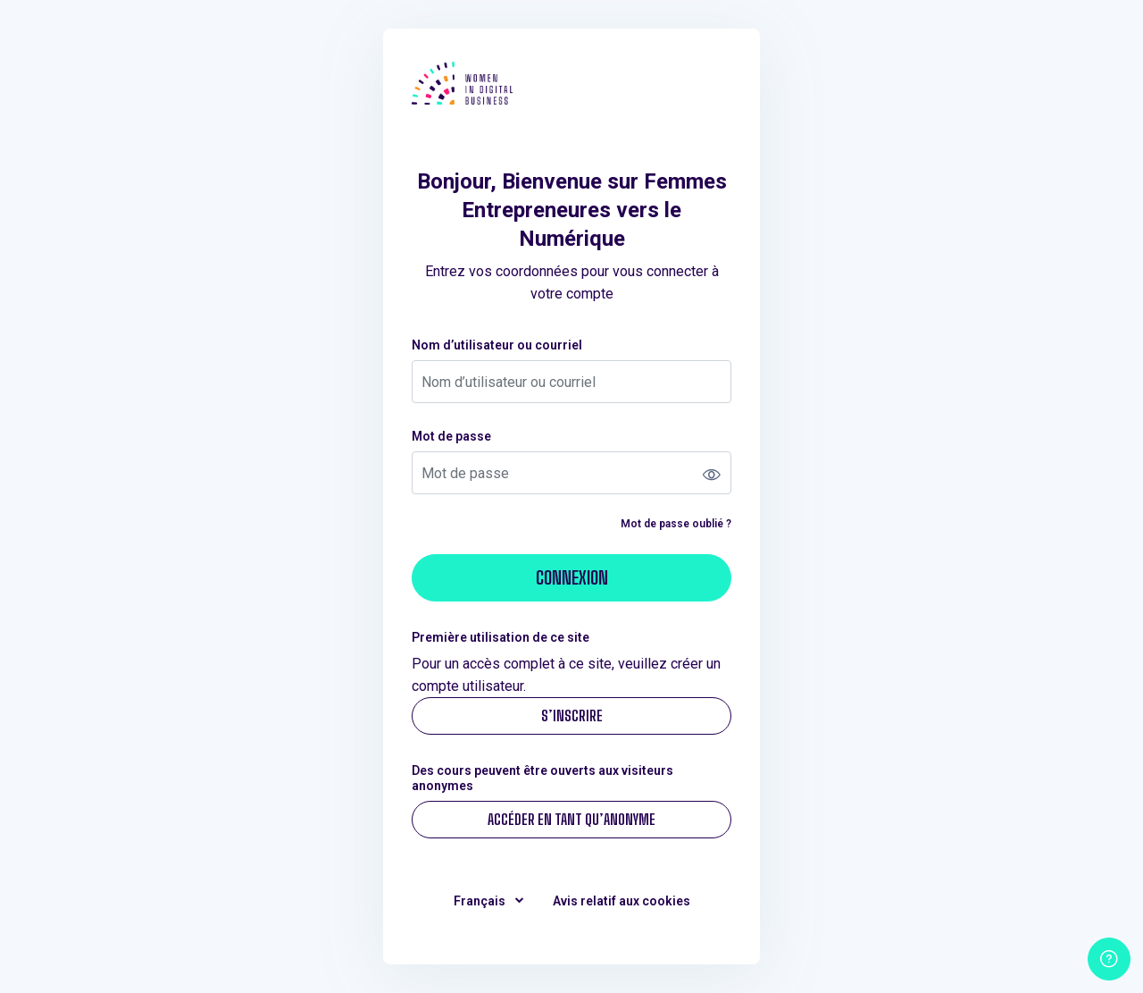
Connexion (572, 577)
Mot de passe (451, 436)
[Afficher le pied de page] (1109, 959)
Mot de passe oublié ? (676, 524)
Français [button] (481, 901)
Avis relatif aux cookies (621, 901)
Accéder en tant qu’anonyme (571, 819)
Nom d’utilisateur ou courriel (497, 345)
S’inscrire (572, 715)
